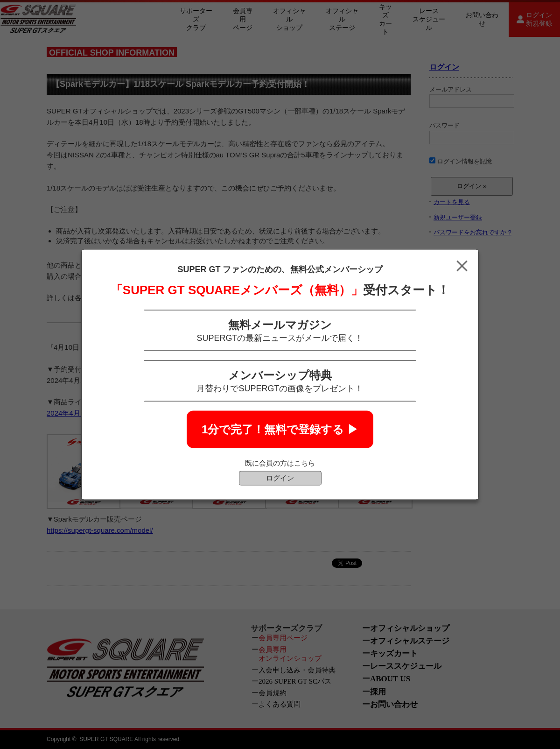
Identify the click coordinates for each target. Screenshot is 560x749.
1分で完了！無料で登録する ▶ (280, 429)
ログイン (280, 478)
